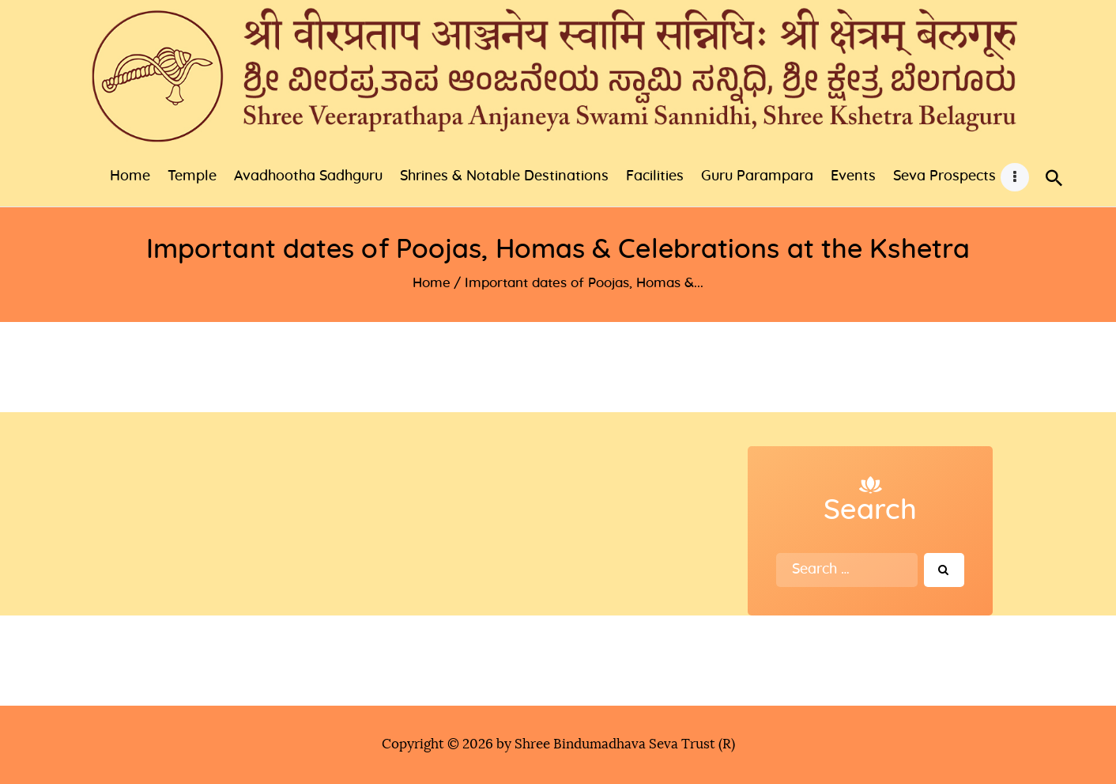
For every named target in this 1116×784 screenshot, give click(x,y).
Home (432, 283)
